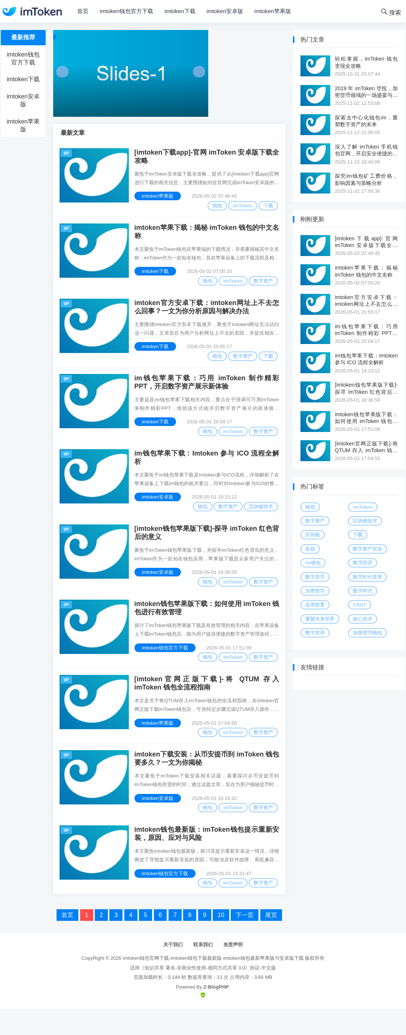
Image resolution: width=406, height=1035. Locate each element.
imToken (242, 207)
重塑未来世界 (319, 619)
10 (221, 941)
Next (199, 71)
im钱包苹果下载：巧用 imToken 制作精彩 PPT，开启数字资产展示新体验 (207, 391)
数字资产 (262, 284)
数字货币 (315, 577)
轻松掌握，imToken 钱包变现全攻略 (366, 62)
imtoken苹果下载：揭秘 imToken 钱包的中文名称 (207, 236)
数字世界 (315, 633)
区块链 (312, 535)
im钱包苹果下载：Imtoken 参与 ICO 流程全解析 (207, 469)
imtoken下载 (180, 11)
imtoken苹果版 (272, 11)
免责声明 (233, 971)
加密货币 (315, 591)
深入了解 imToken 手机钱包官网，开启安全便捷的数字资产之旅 (366, 150)
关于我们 (173, 971)
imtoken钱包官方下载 (126, 11)
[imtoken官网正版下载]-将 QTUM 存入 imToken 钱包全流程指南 (207, 703)
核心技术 (362, 619)
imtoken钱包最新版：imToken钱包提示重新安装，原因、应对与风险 (207, 858)
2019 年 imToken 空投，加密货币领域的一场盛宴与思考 (366, 91)
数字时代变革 (367, 577)
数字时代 (362, 591)
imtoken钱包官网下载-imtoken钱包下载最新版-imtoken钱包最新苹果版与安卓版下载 (213, 984)
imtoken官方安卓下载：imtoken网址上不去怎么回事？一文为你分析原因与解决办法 (207, 313)
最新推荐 (23, 37)
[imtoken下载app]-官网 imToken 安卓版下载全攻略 (207, 158)
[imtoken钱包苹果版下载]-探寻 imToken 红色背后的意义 (207, 547)
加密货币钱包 (367, 633)
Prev (62, 71)
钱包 (216, 207)
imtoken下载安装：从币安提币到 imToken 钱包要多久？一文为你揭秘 (207, 781)
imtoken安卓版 (225, 11)
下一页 (245, 941)
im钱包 (313, 563)
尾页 (271, 941)
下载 (267, 207)
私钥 (310, 549)
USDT (359, 605)
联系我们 (203, 971)
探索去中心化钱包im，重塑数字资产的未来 (366, 121)
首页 (82, 11)
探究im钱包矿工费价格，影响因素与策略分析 (366, 179)
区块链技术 (260, 518)
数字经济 (362, 563)
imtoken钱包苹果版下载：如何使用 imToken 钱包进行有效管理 (207, 625)
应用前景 (315, 605)
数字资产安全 (367, 549)
